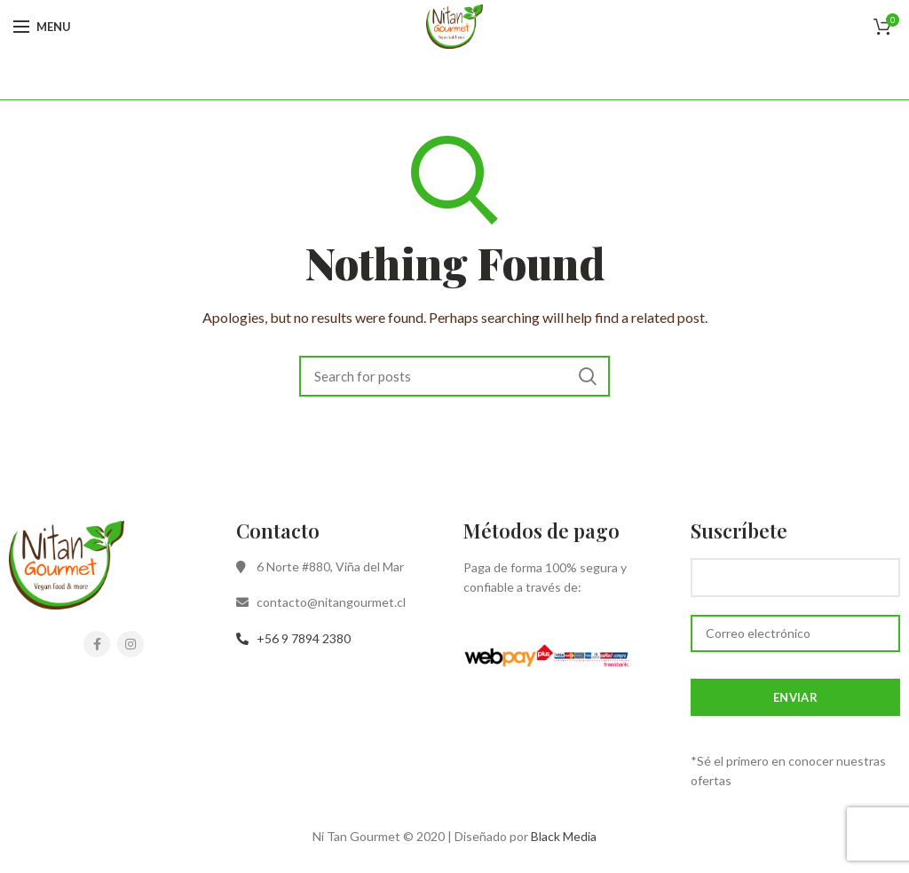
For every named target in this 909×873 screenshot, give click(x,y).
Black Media (564, 836)
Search (587, 376)
